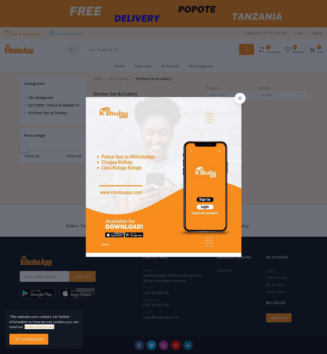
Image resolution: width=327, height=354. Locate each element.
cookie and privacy (39, 326)
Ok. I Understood (29, 339)
